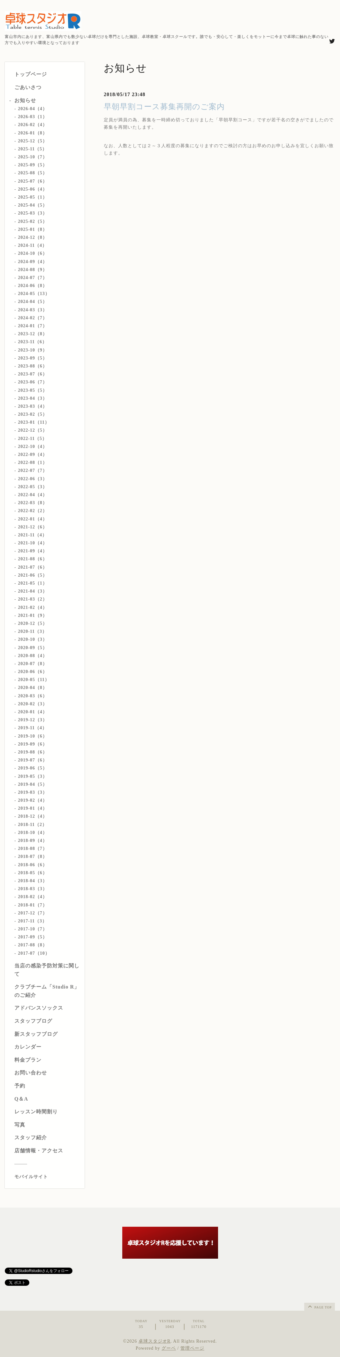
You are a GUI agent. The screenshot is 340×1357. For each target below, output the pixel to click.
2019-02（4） (32, 800)
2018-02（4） (32, 896)
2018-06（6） (32, 864)
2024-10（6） (32, 253)
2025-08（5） (32, 173)
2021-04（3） (32, 591)
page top (319, 1306)
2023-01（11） (33, 422)
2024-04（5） (32, 301)
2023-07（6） (32, 374)
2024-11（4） (32, 245)
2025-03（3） (32, 213)
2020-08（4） (32, 655)
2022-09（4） (32, 454)
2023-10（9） (32, 350)
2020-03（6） (32, 696)
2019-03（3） (32, 792)
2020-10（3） (32, 639)
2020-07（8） (32, 663)
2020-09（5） (32, 647)
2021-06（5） (32, 575)
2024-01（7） (32, 325)
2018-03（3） (32, 888)
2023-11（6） (32, 341)
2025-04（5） (32, 205)
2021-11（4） (32, 535)
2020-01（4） (32, 711)
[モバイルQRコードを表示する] (47, 1176)
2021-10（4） (32, 543)
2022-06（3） (32, 478)
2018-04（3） (32, 880)
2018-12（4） (32, 816)
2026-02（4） (32, 124)
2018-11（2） (32, 824)
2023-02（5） (32, 414)
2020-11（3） (32, 631)
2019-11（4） (32, 727)
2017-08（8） (32, 945)
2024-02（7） (32, 317)
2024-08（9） (32, 269)
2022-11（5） (32, 438)
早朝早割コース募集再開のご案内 (164, 106)
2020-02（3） (32, 703)
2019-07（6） (32, 760)
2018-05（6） (32, 872)
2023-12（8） (32, 333)
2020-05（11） (33, 679)
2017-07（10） (34, 953)
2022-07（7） (32, 470)
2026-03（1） (32, 116)
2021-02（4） (32, 607)
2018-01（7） (32, 905)
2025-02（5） (32, 221)
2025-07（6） (32, 181)
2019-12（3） (32, 719)
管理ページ (192, 1348)
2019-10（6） (32, 736)
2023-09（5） (32, 358)
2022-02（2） (32, 510)
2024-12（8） (32, 237)
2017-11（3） (32, 921)
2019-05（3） (32, 776)
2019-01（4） (32, 808)
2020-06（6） (32, 671)
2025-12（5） (32, 141)
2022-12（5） (32, 430)
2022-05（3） (32, 486)
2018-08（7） (32, 848)
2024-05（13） (34, 293)
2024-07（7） (32, 277)
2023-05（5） (32, 390)
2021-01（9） (32, 615)
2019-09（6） (32, 744)
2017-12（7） (32, 913)
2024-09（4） (32, 261)
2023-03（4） (32, 406)
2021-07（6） (32, 567)
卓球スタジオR (154, 1341)
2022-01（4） (32, 519)
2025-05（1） (32, 197)
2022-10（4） (32, 446)
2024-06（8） (32, 285)
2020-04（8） (32, 687)
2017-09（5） (32, 937)
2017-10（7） (32, 929)
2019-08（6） (32, 752)
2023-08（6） (32, 366)
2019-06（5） (32, 768)
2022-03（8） (32, 502)
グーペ (169, 1348)
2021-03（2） (32, 599)
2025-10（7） (32, 157)
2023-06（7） (32, 382)
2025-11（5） (32, 149)
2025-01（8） (32, 229)
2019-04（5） (32, 784)
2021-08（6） (32, 559)
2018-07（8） (32, 856)
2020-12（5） (32, 623)
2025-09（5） (32, 165)
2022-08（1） (32, 462)
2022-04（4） (32, 494)
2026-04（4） (32, 108)
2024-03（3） (32, 309)
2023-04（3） (32, 398)
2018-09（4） (32, 840)
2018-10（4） (32, 832)
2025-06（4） (32, 189)
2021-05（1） (32, 583)
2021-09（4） (32, 551)
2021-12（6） (32, 527)
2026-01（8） (32, 133)
